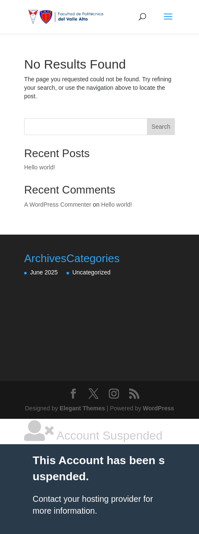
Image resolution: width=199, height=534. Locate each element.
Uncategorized (91, 272)
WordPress (158, 408)
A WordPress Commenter (57, 204)
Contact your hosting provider (87, 499)
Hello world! (39, 167)
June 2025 (44, 272)
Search (161, 126)
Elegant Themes (82, 408)
